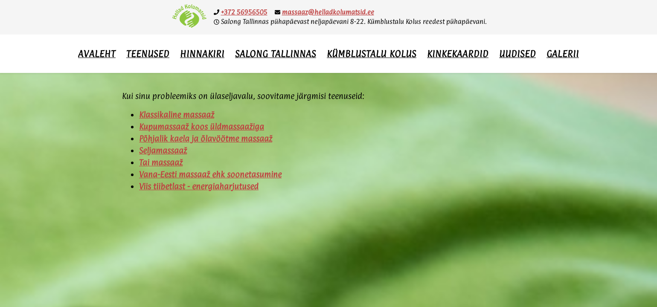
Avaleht (97, 53)
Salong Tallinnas (275, 53)
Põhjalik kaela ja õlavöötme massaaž (205, 138)
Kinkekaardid (457, 53)
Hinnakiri (202, 53)
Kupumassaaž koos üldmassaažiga (201, 126)
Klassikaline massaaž (176, 114)
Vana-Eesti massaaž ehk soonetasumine (210, 174)
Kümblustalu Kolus (371, 53)
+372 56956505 (244, 12)
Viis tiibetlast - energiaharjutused (199, 186)
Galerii (563, 53)
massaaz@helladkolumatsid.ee (328, 12)
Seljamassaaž (163, 150)
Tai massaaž (161, 162)
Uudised (517, 53)
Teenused (147, 53)
